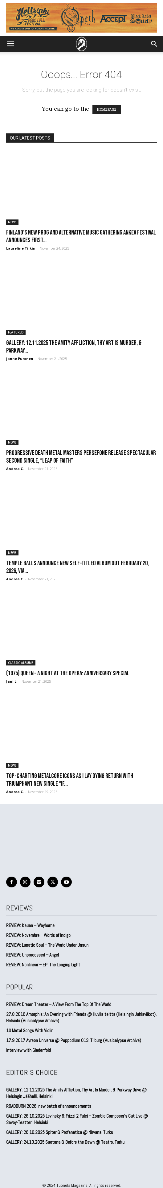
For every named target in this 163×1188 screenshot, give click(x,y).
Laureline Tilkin (20, 248)
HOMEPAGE (106, 109)
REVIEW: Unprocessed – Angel (32, 955)
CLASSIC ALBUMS (21, 663)
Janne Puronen (19, 358)
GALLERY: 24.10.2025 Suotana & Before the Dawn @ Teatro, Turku (65, 1142)
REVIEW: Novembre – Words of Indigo (38, 935)
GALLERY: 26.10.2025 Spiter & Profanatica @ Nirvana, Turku (59, 1132)
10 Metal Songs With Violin (29, 1030)
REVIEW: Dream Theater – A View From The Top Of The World (58, 1004)
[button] (10, 44)
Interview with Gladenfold (28, 1050)
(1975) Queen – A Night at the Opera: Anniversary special (67, 673)
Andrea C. (15, 468)
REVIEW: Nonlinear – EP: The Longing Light (43, 965)
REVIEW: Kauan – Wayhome (30, 925)
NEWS (12, 222)
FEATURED (16, 332)
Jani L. (11, 681)
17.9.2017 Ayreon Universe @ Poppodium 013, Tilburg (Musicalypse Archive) (73, 1040)
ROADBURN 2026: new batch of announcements (48, 1106)
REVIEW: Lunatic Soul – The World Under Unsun (47, 945)
